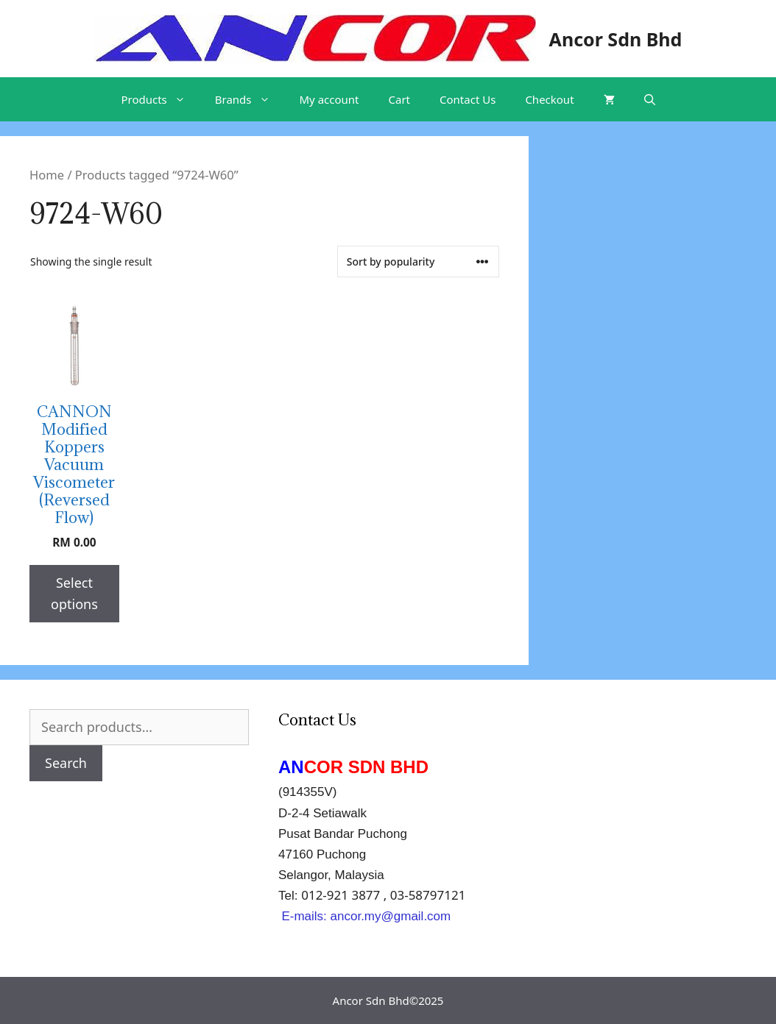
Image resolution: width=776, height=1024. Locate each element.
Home (46, 174)
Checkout (549, 99)
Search (66, 763)
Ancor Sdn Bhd (615, 38)
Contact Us (467, 99)
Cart (400, 99)
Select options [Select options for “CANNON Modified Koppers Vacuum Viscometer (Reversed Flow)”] (74, 593)
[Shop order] (418, 261)
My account (329, 99)
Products (160, 99)
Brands (250, 99)
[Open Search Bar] (649, 99)
